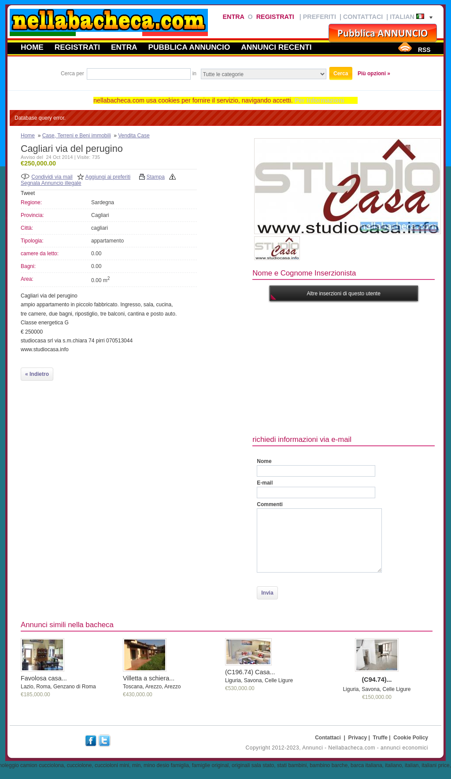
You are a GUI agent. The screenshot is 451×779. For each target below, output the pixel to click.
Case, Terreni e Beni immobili (76, 135)
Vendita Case (133, 135)
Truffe (380, 738)
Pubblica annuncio (189, 47)
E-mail (265, 483)
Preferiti (319, 16)
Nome (264, 461)
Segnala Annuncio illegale (51, 183)
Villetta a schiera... (148, 678)
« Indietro (37, 374)
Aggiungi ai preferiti (107, 177)
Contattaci (363, 16)
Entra (233, 16)
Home (32, 47)
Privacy (357, 738)
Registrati (275, 16)
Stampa (156, 177)
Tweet (28, 193)
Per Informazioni (319, 100)
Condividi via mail (51, 177)
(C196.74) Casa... (250, 672)
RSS (424, 49)
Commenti (270, 504)
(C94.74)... (377, 679)
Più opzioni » (374, 73)
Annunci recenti (276, 47)
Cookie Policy (410, 738)
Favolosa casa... (44, 678)
